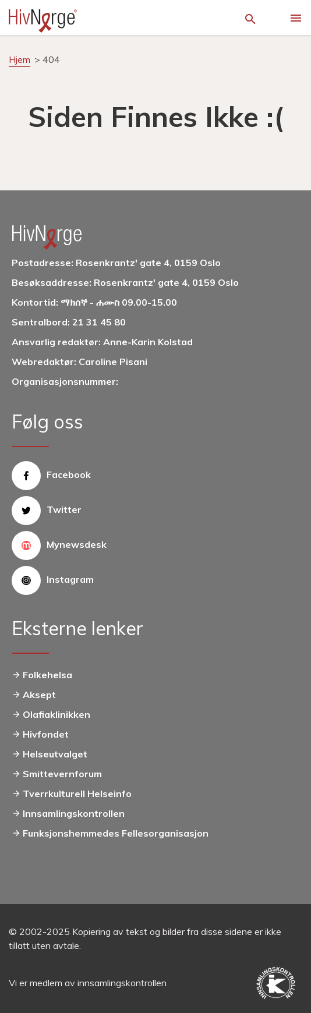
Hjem (19, 59)
